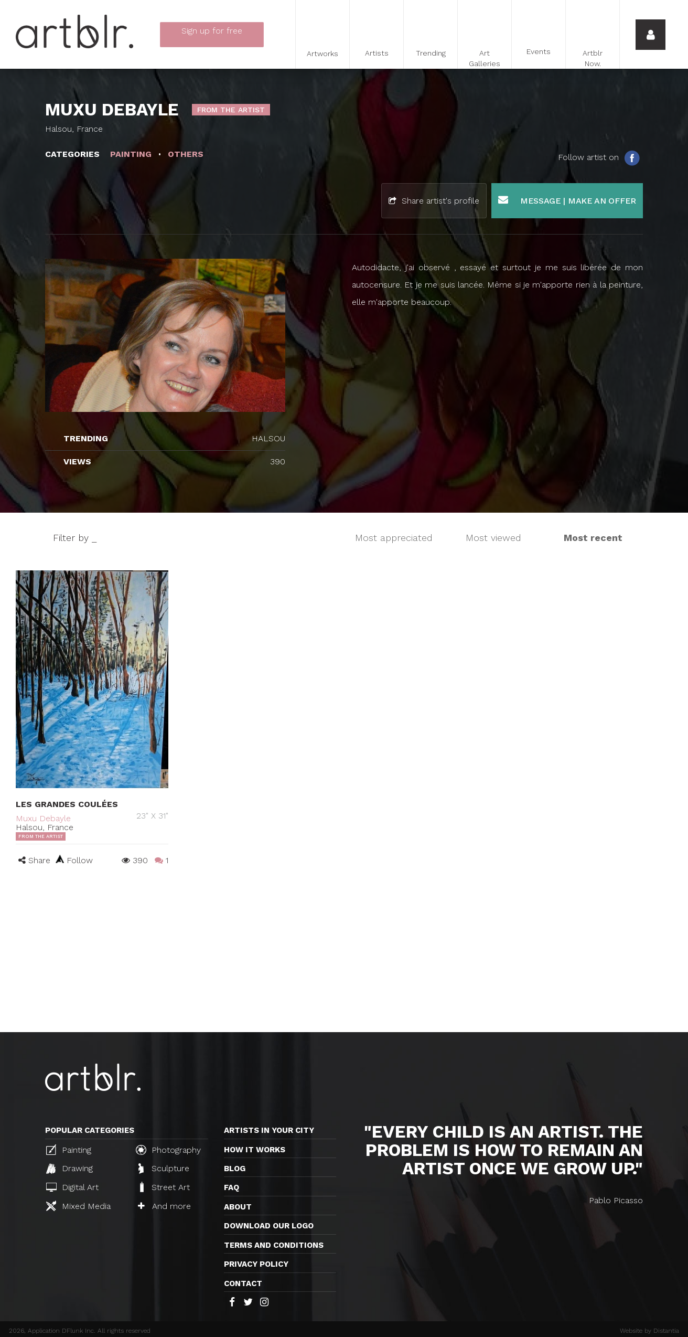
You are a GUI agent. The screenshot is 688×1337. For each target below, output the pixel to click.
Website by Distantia (649, 1330)
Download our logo (269, 1225)
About (238, 1207)
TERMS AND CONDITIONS (274, 1245)
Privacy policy (256, 1264)
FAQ (231, 1187)
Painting (68, 1149)
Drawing (69, 1168)
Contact (243, 1283)
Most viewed (493, 537)
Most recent (593, 537)
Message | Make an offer (567, 200)
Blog (234, 1168)
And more (164, 1206)
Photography (168, 1149)
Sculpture (163, 1168)
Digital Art (72, 1187)
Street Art (164, 1187)
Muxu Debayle (43, 818)
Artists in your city (269, 1130)
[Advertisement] (344, 953)
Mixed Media (78, 1206)
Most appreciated (394, 537)
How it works (254, 1149)
